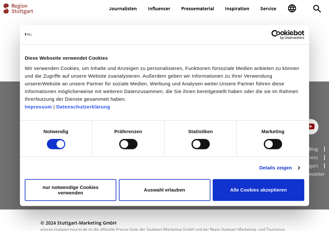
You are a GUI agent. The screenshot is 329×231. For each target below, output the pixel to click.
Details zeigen (275, 167)
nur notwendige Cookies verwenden (70, 189)
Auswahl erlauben (164, 190)
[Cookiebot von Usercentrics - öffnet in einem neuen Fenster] (276, 34)
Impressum (38, 106)
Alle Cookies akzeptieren (258, 190)
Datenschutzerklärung (83, 106)
